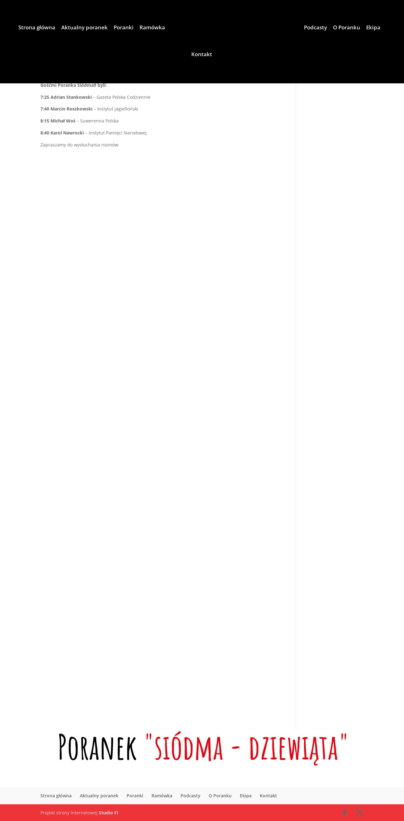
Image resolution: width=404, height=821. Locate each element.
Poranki (124, 28)
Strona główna (36, 28)
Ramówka (152, 28)
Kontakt (201, 55)
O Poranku (346, 28)
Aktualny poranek (84, 28)
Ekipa (373, 28)
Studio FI (108, 813)
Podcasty (315, 28)
